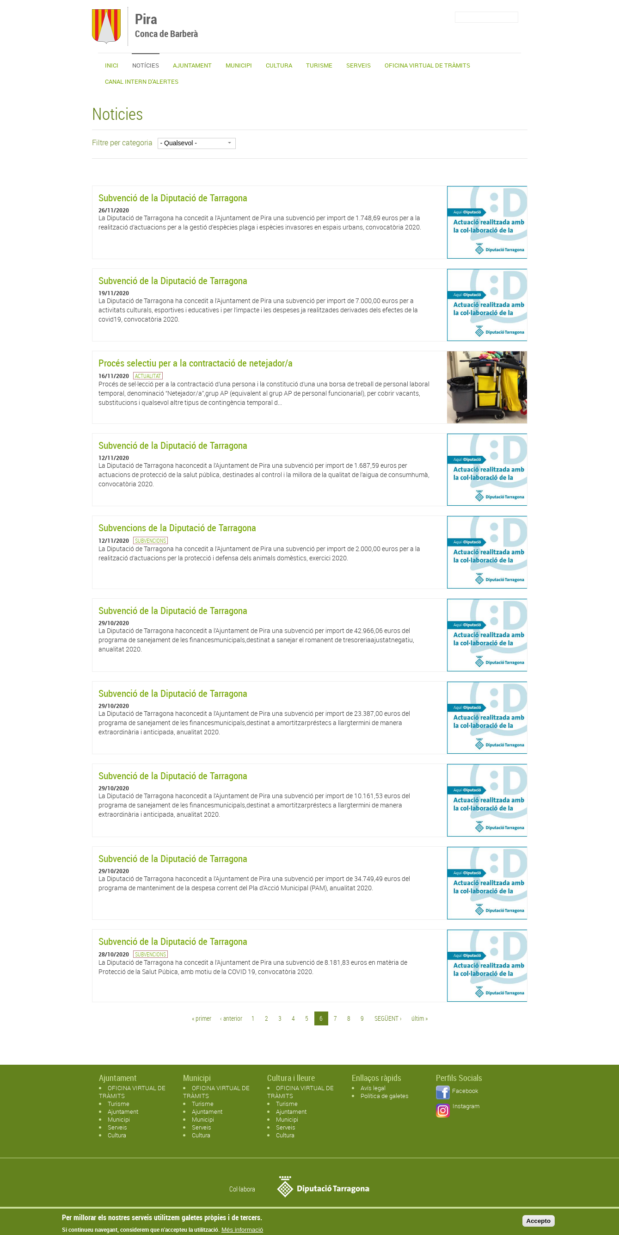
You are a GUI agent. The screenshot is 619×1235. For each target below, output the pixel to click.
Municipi (239, 65)
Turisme (319, 65)
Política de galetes (385, 1096)
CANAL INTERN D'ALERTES (141, 81)
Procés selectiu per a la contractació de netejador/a (195, 362)
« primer (201, 1018)
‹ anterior (231, 1018)
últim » (419, 1018)
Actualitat (148, 375)
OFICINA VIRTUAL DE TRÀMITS (427, 65)
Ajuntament (192, 65)
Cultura (279, 65)
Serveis (358, 65)
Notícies (145, 65)
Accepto (539, 1222)
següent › (388, 1018)
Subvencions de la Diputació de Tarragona (177, 527)
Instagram (466, 1106)
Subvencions (150, 540)
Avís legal (373, 1088)
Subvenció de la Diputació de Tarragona (172, 197)
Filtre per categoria (122, 142)
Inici (111, 65)
